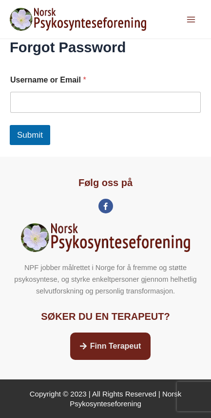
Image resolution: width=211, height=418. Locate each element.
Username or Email (48, 80)
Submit (30, 135)
